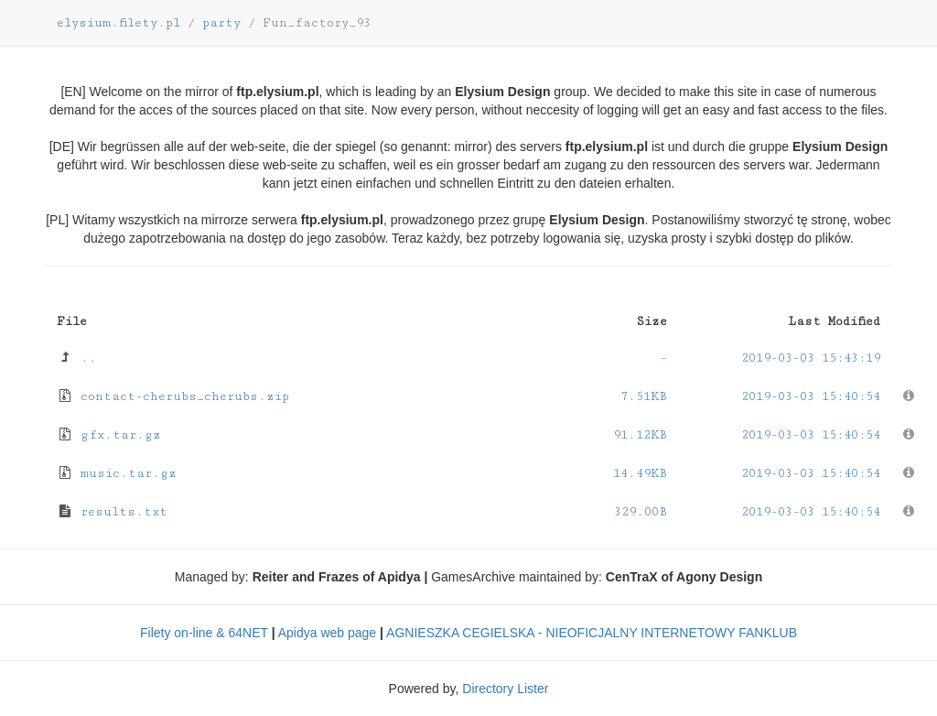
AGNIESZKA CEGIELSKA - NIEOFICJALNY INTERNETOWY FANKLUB (591, 632)
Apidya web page (327, 632)
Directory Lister (505, 688)
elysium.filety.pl (118, 23)
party (221, 23)
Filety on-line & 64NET (204, 632)
